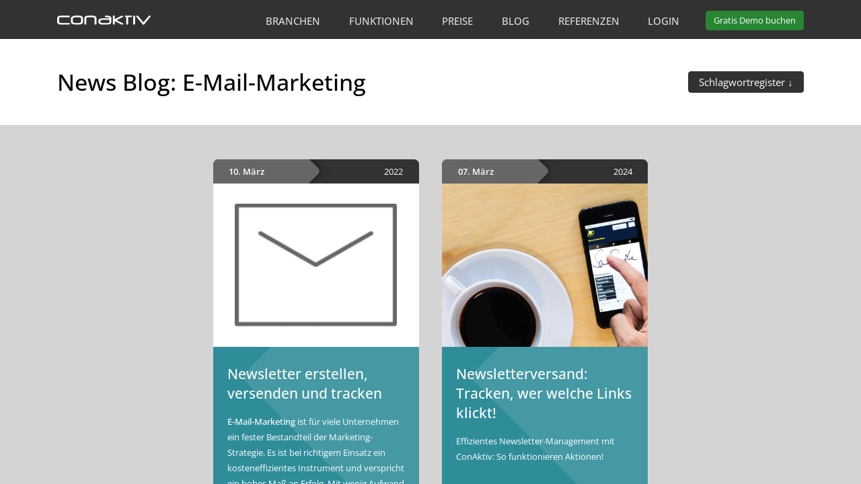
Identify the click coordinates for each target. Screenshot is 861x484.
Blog (515, 21)
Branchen (293, 21)
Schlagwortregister (743, 82)
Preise (457, 21)
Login (663, 21)
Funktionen (381, 21)
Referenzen (589, 21)
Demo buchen (755, 20)
